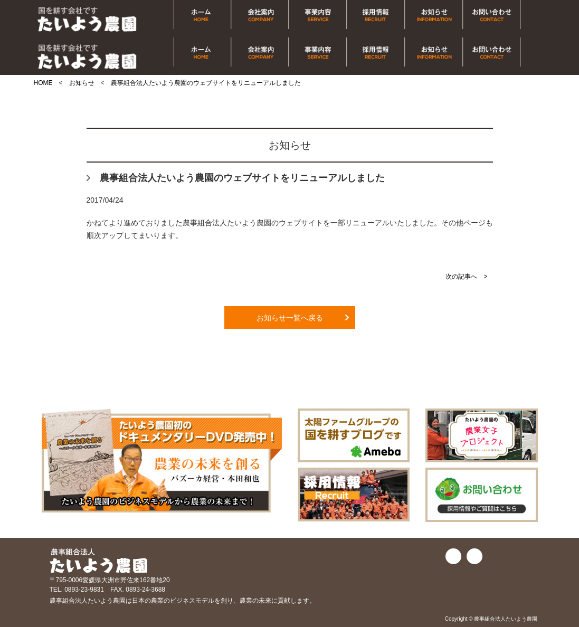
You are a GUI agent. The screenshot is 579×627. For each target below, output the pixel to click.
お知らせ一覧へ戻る (290, 318)
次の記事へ (461, 276)
